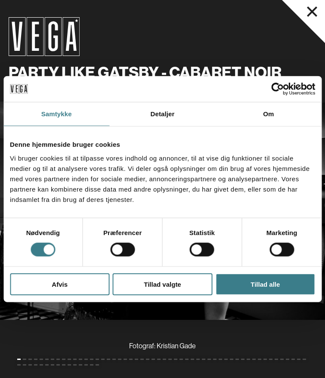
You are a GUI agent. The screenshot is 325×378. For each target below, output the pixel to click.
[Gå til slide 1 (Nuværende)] (19, 359)
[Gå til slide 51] (298, 359)
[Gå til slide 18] (114, 359)
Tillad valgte (162, 284)
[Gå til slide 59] (52, 365)
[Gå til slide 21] (131, 359)
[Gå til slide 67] (97, 365)
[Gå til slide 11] (75, 359)
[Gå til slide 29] (175, 359)
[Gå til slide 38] (226, 359)
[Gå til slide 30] (181, 359)
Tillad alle (265, 284)
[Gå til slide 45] (265, 359)
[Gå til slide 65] (86, 365)
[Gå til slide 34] (203, 359)
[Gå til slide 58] (47, 365)
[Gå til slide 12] (80, 359)
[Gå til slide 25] (153, 359)
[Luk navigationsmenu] (312, 11)
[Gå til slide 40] (237, 359)
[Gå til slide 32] (192, 359)
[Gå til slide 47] (276, 359)
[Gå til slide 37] (220, 359)
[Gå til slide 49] (287, 359)
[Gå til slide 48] (282, 359)
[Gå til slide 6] (47, 359)
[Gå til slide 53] (19, 365)
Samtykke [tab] (56, 114)
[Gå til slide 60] (58, 365)
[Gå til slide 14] (91, 359)
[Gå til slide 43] (254, 359)
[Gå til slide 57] (41, 365)
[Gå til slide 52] (304, 359)
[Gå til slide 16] (103, 359)
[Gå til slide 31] (187, 359)
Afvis (60, 284)
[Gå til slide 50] (293, 359)
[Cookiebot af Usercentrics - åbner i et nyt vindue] (277, 89)
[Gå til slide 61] (63, 365)
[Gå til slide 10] (69, 359)
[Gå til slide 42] (248, 359)
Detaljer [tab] (163, 114)
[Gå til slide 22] (136, 359)
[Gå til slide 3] (30, 359)
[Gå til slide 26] (159, 359)
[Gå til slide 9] (63, 359)
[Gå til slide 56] (35, 365)
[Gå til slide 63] (75, 365)
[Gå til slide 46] (270, 359)
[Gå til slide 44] (259, 359)
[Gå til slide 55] (30, 365)
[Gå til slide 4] (35, 359)
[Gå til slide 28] (170, 359)
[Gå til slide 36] (215, 359)
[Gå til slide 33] (198, 359)
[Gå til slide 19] (119, 359)
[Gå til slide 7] (52, 359)
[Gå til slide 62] (69, 365)
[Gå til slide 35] (209, 359)
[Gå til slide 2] (24, 359)
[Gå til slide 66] (91, 365)
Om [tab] (268, 114)
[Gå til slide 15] (97, 359)
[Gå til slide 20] (125, 359)
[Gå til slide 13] (86, 359)
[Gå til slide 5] (41, 359)
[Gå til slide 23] (142, 359)
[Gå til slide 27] (164, 359)
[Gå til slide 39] (231, 359)
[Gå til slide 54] (24, 365)
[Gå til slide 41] (243, 359)
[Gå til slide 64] (80, 365)
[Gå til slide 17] (108, 359)
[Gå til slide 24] (147, 359)
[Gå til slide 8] (58, 359)
